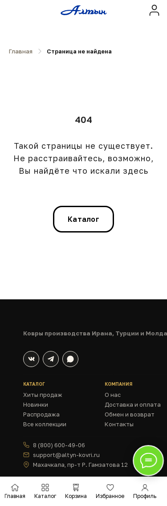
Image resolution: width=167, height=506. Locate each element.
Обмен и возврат (130, 414)
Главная (21, 51)
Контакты (119, 424)
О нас (113, 394)
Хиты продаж (42, 394)
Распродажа (41, 414)
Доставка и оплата (133, 404)
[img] (154, 10)
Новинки (35, 404)
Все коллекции (44, 424)
